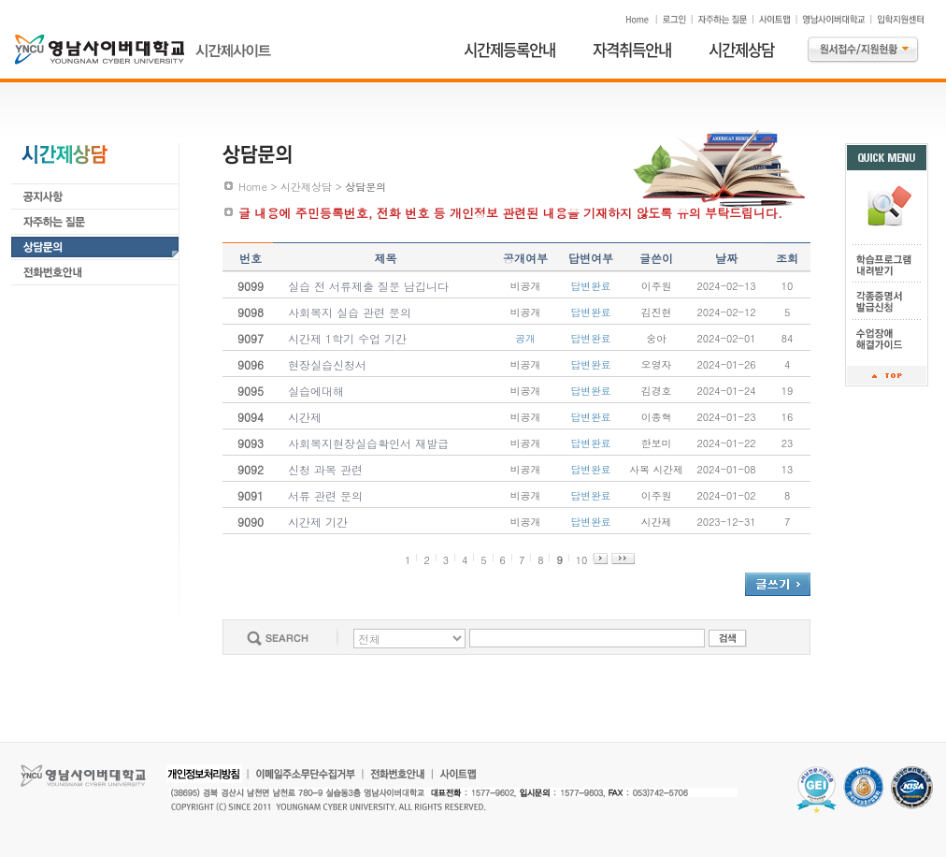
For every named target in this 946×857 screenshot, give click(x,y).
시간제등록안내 (509, 49)
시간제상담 (741, 49)
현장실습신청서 (327, 364)
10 (582, 560)
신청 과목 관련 (325, 469)
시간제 (305, 417)
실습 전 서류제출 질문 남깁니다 (368, 286)
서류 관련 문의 (325, 495)
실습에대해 (316, 391)
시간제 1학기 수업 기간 (347, 338)
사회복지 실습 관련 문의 (349, 312)
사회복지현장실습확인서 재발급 (368, 443)
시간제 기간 (318, 522)
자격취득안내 (632, 49)
